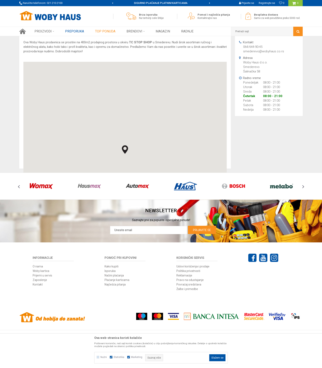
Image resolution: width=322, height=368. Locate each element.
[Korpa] (295, 4)
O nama (38, 302)
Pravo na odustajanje (190, 316)
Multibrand (49, 39)
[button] (267, 31)
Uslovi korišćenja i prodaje (192, 302)
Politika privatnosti (188, 307)
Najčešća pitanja (115, 320)
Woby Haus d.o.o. (68, 39)
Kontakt (38, 320)
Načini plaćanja (114, 311)
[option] (161, 3)
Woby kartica (41, 307)
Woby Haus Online (29, 39)
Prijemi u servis (42, 311)
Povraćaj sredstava (188, 320)
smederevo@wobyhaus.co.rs (263, 87)
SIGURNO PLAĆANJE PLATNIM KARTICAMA (160, 3)
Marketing (136, 357)
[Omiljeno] (281, 3)
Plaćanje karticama (117, 316)
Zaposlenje (40, 316)
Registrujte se (267, 3)
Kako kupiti (111, 302)
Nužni (103, 357)
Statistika (119, 357)
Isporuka (110, 307)
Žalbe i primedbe (187, 325)
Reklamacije (184, 311)
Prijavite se (202, 266)
